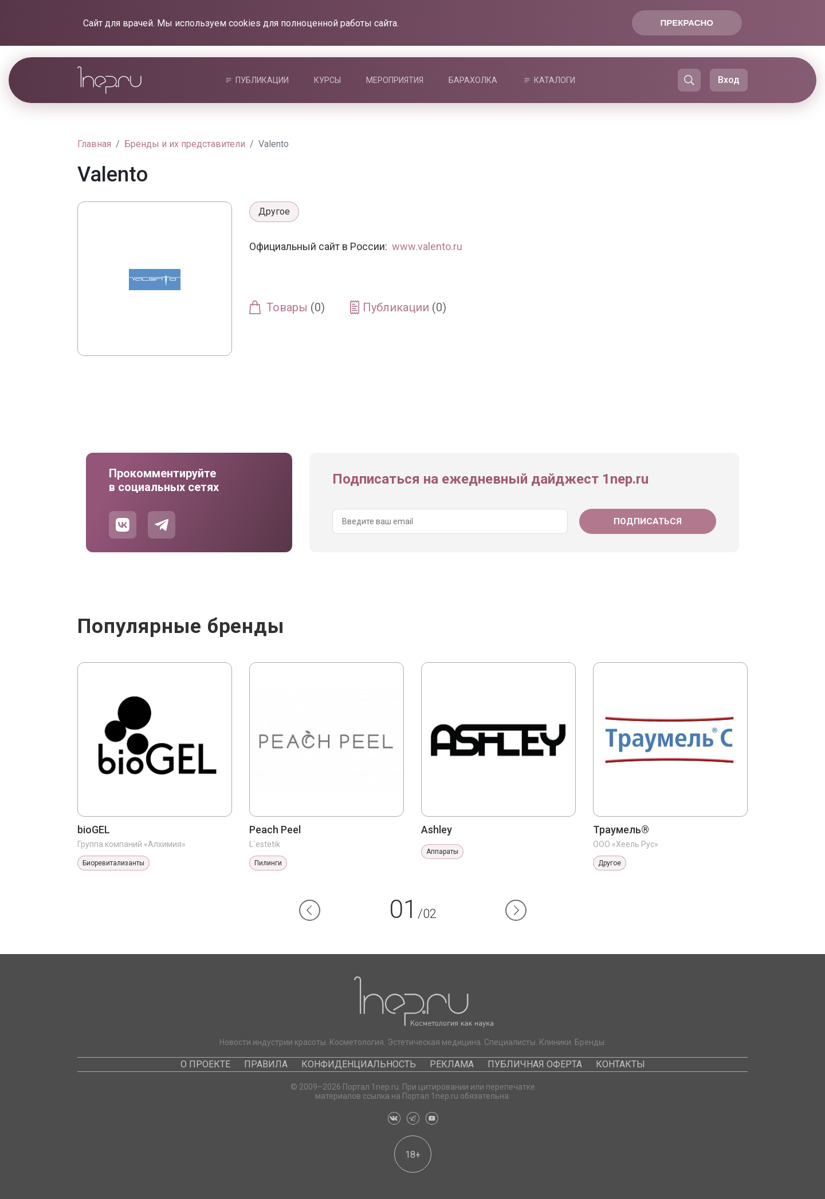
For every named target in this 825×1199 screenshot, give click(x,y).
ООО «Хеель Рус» (625, 844)
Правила (266, 1064)
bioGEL (93, 830)
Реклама (452, 1064)
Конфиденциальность (358, 1064)
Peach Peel (275, 830)
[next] (516, 910)
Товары (295, 307)
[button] (309, 910)
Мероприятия (394, 80)
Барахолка (473, 80)
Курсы (327, 80)
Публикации (262, 80)
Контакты (620, 1064)
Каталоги (554, 80)
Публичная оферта (535, 1064)
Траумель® (621, 830)
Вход (729, 79)
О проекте (205, 1064)
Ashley (436, 830)
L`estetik (264, 844)
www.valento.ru (427, 246)
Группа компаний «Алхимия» (131, 844)
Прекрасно (687, 22)
